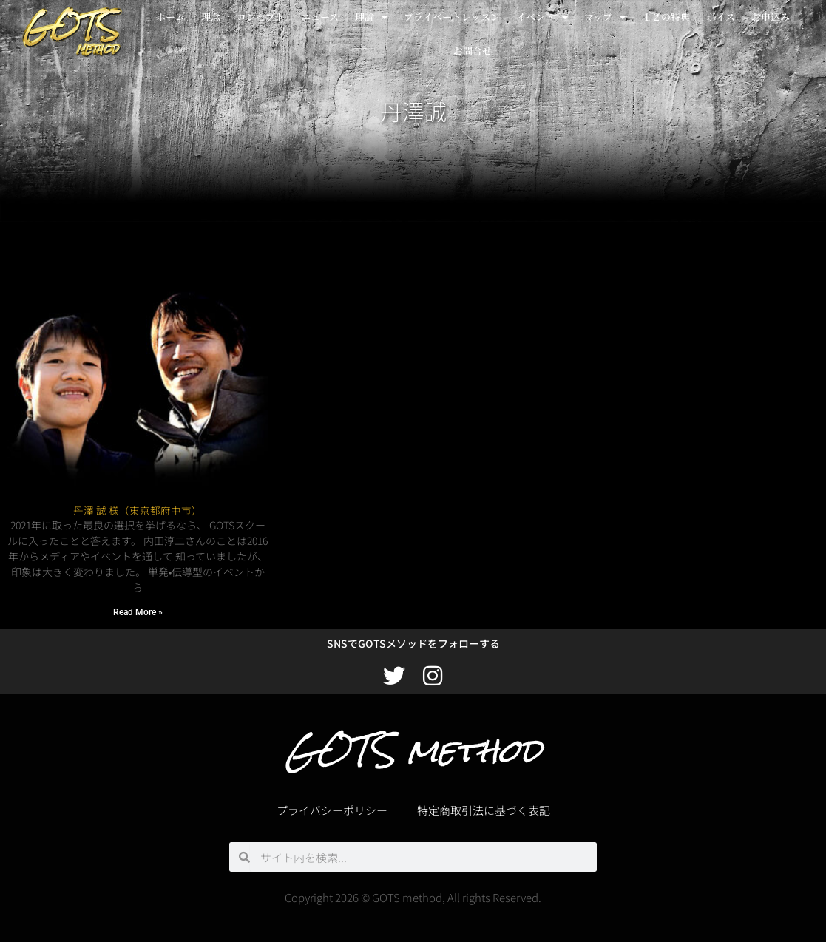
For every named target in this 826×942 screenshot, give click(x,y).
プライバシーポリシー (332, 810)
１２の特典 (666, 17)
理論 (371, 17)
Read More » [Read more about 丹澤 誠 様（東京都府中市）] (138, 612)
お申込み (770, 17)
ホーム (170, 17)
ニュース (320, 17)
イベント (542, 17)
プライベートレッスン (452, 17)
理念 (210, 17)
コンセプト (261, 17)
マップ (605, 17)
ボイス (720, 17)
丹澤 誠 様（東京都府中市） (137, 510)
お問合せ (472, 51)
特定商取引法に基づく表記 (483, 810)
